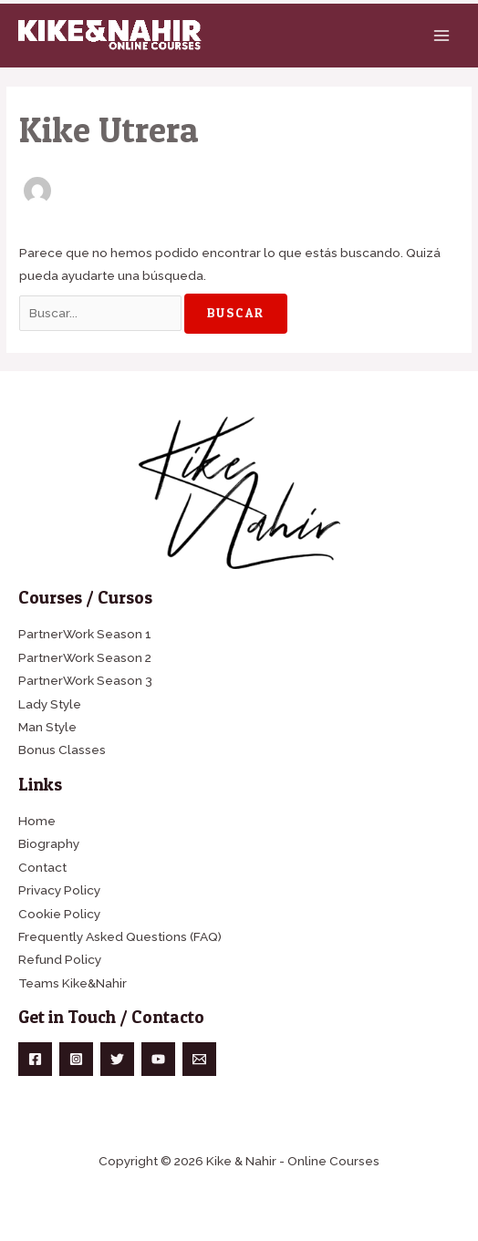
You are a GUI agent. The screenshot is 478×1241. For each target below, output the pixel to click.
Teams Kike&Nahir (72, 983)
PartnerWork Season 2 (84, 657)
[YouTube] (158, 1059)
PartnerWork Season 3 (85, 680)
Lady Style (49, 704)
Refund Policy (59, 959)
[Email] (199, 1059)
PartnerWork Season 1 (84, 633)
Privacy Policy (59, 890)
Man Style (47, 726)
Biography (48, 843)
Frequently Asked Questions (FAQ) (120, 936)
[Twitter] (117, 1059)
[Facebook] (35, 1059)
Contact (42, 867)
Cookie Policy (59, 913)
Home (37, 820)
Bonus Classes (62, 749)
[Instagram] (76, 1059)
